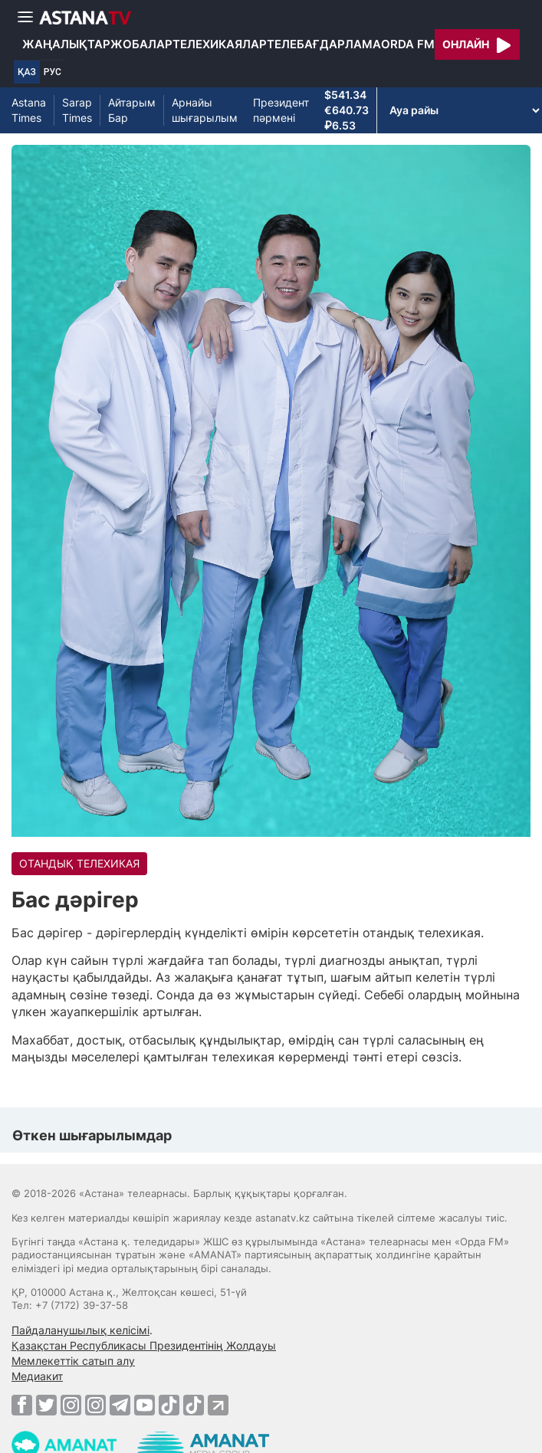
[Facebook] (22, 1404)
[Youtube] (144, 1404)
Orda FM (408, 44)
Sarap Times (77, 110)
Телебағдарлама (324, 44)
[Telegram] (120, 1404)
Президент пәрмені (281, 110)
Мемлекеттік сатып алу (73, 1360)
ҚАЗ (27, 72)
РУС (52, 72)
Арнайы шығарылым (205, 110)
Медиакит (37, 1375)
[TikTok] (169, 1405)
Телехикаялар (219, 44)
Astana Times (28, 110)
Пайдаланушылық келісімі (80, 1330)
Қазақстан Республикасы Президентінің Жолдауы (143, 1345)
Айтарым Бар (132, 110)
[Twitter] (46, 1404)
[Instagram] (71, 1404)
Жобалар (141, 44)
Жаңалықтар (66, 44)
